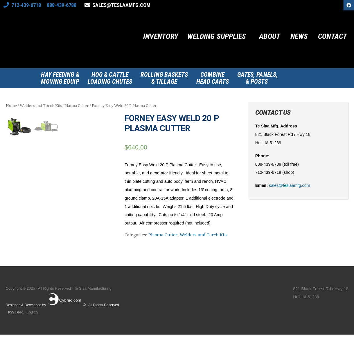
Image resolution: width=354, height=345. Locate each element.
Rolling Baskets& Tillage (164, 78)
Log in (32, 322)
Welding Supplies (216, 36)
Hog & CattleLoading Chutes (110, 78)
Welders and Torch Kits (41, 105)
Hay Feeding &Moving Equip (60, 78)
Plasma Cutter (76, 105)
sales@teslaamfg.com (121, 5)
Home (11, 105)
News (299, 36)
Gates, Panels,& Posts (257, 78)
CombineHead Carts (212, 78)
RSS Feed (16, 322)
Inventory (160, 36)
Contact (332, 36)
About (269, 36)
